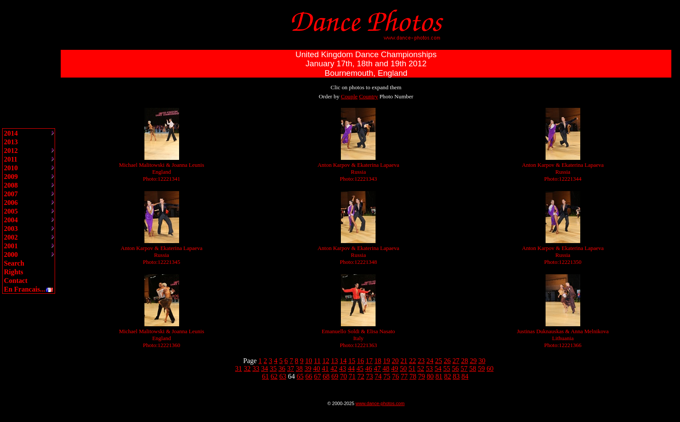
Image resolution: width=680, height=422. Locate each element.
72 (360, 376)
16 (360, 360)
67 (317, 376)
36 (281, 368)
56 (455, 368)
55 (446, 368)
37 (290, 368)
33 (255, 368)
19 (386, 360)
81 (438, 376)
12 (325, 360)
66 (308, 376)
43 (342, 368)
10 (308, 360)
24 (429, 360)
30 (481, 360)
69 (334, 376)
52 (420, 368)
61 (265, 376)
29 (473, 360)
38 (299, 368)
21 (403, 360)
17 (369, 360)
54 (438, 368)
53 (429, 368)
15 (351, 360)
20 (395, 360)
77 (404, 376)
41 (325, 368)
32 (247, 368)
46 (368, 368)
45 (359, 368)
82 (447, 376)
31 (238, 368)
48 (385, 368)
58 (472, 368)
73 (369, 376)
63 (282, 376)
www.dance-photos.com (380, 403)
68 (326, 376)
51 (412, 368)
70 (343, 376)
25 (438, 360)
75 (386, 376)
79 (421, 376)
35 (273, 368)
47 (377, 368)
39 (307, 368)
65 (300, 376)
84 (464, 376)
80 (430, 376)
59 (481, 368)
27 (455, 360)
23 (421, 360)
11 (317, 360)
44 (351, 368)
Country (368, 96)
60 (490, 368)
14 (343, 360)
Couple (349, 96)
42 (333, 368)
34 (264, 368)
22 (412, 360)
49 (394, 368)
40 (316, 368)
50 (403, 368)
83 (456, 376)
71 (352, 376)
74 (378, 376)
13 (334, 360)
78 (412, 376)
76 (395, 376)
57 (464, 368)
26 (447, 360)
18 (377, 360)
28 (464, 360)
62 (274, 376)
